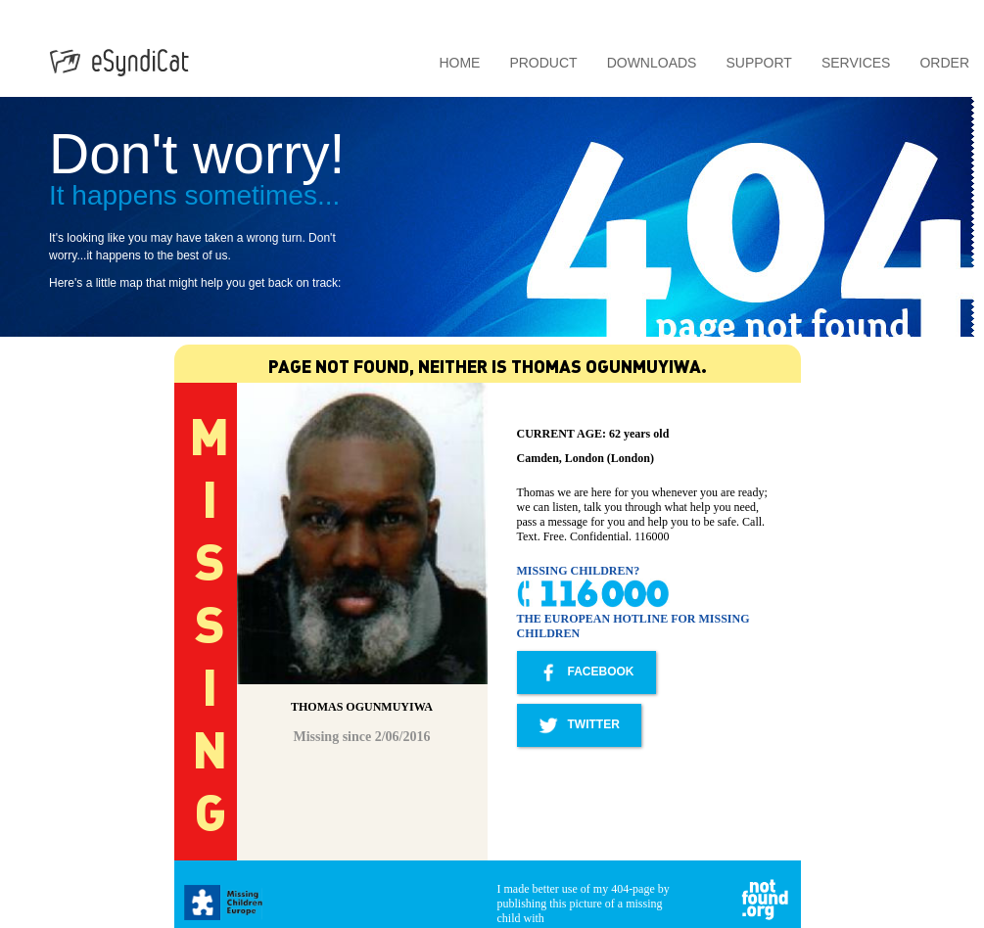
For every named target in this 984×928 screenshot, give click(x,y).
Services (856, 62)
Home (459, 62)
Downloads (652, 62)
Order (944, 62)
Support (758, 62)
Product (543, 62)
